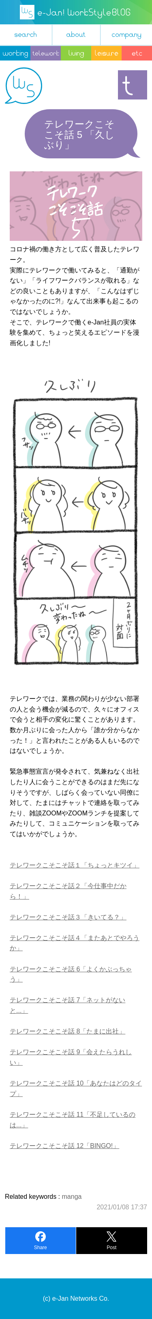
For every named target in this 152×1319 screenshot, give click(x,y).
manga (72, 1196)
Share (40, 1247)
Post (111, 1247)
